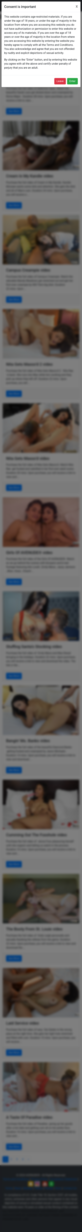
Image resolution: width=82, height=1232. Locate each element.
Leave (60, 81)
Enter (72, 81)
